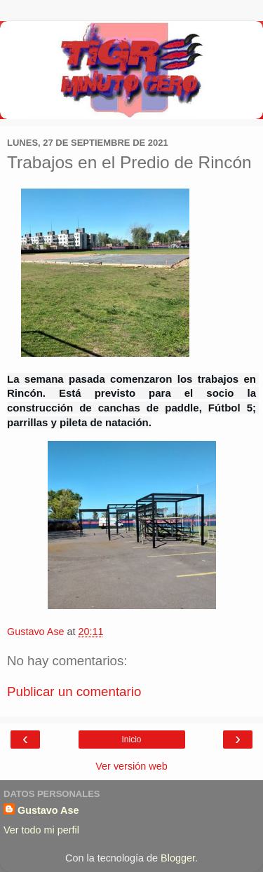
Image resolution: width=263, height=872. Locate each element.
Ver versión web (131, 766)
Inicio (131, 739)
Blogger (178, 858)
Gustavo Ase (48, 810)
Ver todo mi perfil (41, 830)
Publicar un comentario (74, 691)
